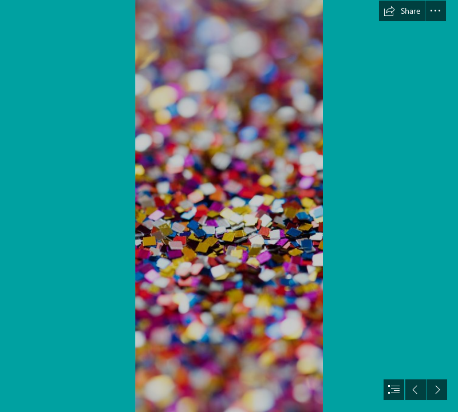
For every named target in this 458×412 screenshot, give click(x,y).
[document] (229, 206)
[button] (402, 11)
